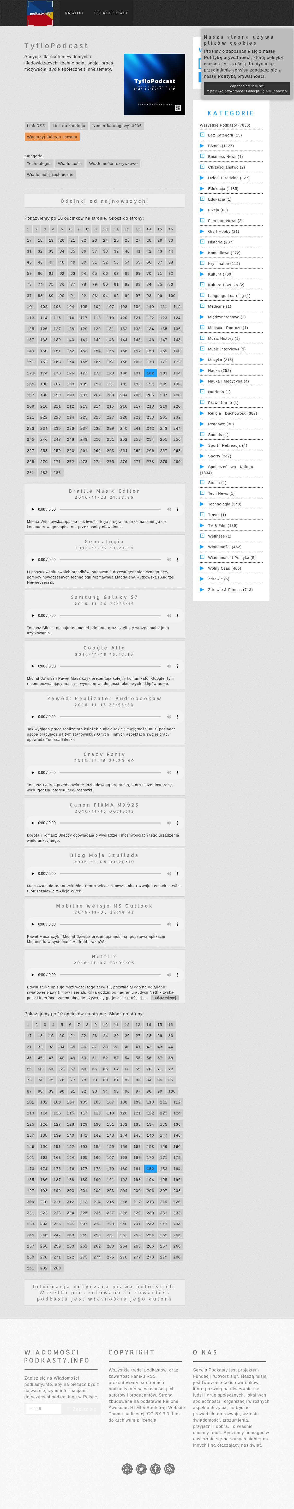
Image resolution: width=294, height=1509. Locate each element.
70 (149, 273)
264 (124, 450)
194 (150, 384)
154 (97, 351)
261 (84, 450)
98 (149, 295)
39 (116, 251)
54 (127, 262)
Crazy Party (104, 754)
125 (30, 328)
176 (70, 373)
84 (149, 284)
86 (170, 284)
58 (170, 262)
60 (40, 273)
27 (138, 240)
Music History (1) (224, 338)
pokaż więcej (165, 997)
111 (163, 306)
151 (57, 351)
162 (44, 362)
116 (70, 317)
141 (84, 339)
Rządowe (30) (221, 424)
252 (124, 439)
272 (70, 461)
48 (62, 262)
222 (44, 417)
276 (124, 461)
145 (137, 339)
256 (177, 439)
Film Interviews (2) (225, 221)
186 (44, 384)
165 (84, 362)
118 (97, 317)
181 (137, 373)
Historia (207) (221, 242)
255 (163, 439)
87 (29, 295)
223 (57, 417)
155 (110, 351)
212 (70, 406)
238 (97, 428)
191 (110, 384)
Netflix (104, 956)
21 (72, 240)
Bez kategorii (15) (225, 135)
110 (150, 306)
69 (138, 273)
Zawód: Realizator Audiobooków (104, 698)
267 (163, 450)
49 (72, 262)
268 (177, 450)
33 (51, 251)
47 (51, 262)
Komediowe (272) (224, 253)
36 (83, 251)
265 (137, 450)
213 (84, 406)
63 (72, 273)
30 (170, 240)
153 (84, 351)
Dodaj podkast (111, 13)
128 (70, 328)
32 (40, 251)
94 (105, 295)
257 (30, 450)
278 (150, 461)
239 (110, 428)
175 (57, 373)
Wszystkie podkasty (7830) (225, 125)
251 (110, 439)
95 (116, 295)
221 (30, 417)
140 (70, 339)
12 (127, 229)
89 (51, 295)
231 (163, 417)
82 (127, 284)
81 (116, 284)
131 (110, 328)
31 (29, 251)
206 (150, 395)
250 (97, 439)
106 (97, 306)
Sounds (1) (218, 435)
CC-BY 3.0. (159, 1414)
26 (127, 240)
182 (150, 373)
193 (137, 384)
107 (110, 306)
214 (97, 406)
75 (51, 284)
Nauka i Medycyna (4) (228, 381)
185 (30, 384)
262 (97, 450)
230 (150, 417)
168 (124, 362)
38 (105, 251)
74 (40, 284)
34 (62, 251)
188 (70, 384)
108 (124, 306)
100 (172, 295)
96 (127, 295)
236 (70, 428)
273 (84, 461)
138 (44, 339)
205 (137, 395)
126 (44, 328)
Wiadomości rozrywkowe (113, 163)
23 (94, 240)
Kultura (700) (220, 274)
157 (137, 351)
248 (70, 439)
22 (83, 240)
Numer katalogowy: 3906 (117, 125)
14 (148, 229)
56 (149, 262)
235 (57, 428)
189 (84, 384)
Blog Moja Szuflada (104, 855)
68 (127, 273)
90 (62, 295)
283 (57, 472)
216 (124, 406)
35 (72, 251)
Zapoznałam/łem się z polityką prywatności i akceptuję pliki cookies (247, 88)
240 (124, 428)
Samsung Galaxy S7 (105, 597)
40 (127, 251)
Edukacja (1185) (223, 189)
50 (83, 262)
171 (163, 362)
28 (149, 240)
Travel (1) (217, 515)
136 (177, 328)
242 (150, 428)
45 (29, 262)
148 (177, 339)
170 (150, 362)
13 (138, 229)
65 (94, 273)
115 (57, 317)
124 (177, 317)
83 (138, 284)
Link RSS (36, 125)
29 (160, 240)
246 (44, 439)
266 (150, 450)
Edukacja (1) (220, 199)
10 (105, 229)
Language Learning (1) (229, 296)
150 (44, 351)
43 (160, 251)
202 (97, 395)
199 (57, 395)
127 (57, 328)
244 (177, 428)
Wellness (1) (220, 536)
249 (84, 439)
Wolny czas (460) (224, 568)
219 (163, 406)
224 (70, 417)
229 (137, 417)
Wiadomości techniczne (50, 174)
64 (83, 273)
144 (124, 339)
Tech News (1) (221, 493)
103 (57, 306)
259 (57, 450)
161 (30, 362)
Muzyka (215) (220, 360)
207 (163, 395)
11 (116, 229)
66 (105, 273)
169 (137, 362)
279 (163, 461)
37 (94, 251)
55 (138, 262)
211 (57, 406)
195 (163, 384)
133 (137, 328)
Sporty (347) (219, 456)
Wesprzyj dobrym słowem (52, 136)
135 (163, 328)
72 (170, 273)
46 (40, 262)
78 (83, 284)
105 (84, 306)
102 (44, 306)
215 (110, 406)
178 (97, 373)
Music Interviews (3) (227, 349)
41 (138, 251)
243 (163, 428)
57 (160, 262)
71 (160, 273)
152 (70, 351)
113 (30, 317)
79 (94, 284)
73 (29, 284)
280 (177, 461)
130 (97, 328)
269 (30, 461)
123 (163, 317)
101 (30, 306)
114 (44, 317)
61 (51, 273)
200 (70, 395)
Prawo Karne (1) (223, 403)
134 (150, 328)
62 (62, 273)
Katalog (74, 13)
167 (110, 362)
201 (84, 395)
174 (44, 373)
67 (116, 273)
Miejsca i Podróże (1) (228, 328)
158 (150, 351)
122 (150, 317)
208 (177, 395)
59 (29, 273)
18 (40, 240)
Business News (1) (225, 156)
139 (57, 339)
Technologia (39, 163)
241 (137, 428)
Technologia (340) (225, 504)
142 (97, 339)
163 (57, 362)
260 (70, 450)
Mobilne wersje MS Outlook (104, 906)
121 (137, 317)
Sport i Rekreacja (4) (227, 445)
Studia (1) (217, 483)
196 (177, 384)
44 (170, 251)
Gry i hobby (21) (223, 231)
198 (44, 395)
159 (163, 351)
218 (150, 406)
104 (70, 306)
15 (159, 229)
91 (72, 295)
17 (29, 240)
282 (44, 472)
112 (177, 306)
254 (150, 439)
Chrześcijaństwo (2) (226, 167)
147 (163, 339)
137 (30, 339)
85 (160, 284)
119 (110, 317)
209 (30, 406)
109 (137, 306)
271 (57, 461)
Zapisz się (81, 1409)
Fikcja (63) (218, 210)
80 (105, 284)
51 (94, 262)
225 (84, 417)
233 (30, 428)
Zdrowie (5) (219, 579)
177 (84, 373)
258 (44, 450)
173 (30, 373)
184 (177, 373)
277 (137, 461)
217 (137, 406)
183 (163, 373)
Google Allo (104, 648)
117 (84, 317)
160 (177, 351)
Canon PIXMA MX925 (105, 805)
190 (97, 384)
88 (40, 295)
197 (30, 395)
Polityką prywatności (227, 57)
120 (124, 317)
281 (30, 472)
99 (160, 295)
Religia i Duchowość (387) (232, 413)
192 (124, 384)
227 (110, 417)
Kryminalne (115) (224, 263)
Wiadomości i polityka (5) (232, 558)
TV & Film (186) (223, 525)
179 (110, 373)
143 (110, 339)
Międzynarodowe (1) (227, 317)
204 (124, 395)
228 (124, 417)
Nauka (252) (219, 370)
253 (137, 439)
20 (62, 240)
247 (57, 439)
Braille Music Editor (104, 491)
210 (44, 406)
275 (110, 461)
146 (150, 339)
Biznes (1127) (221, 146)
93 (94, 295)
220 (177, 406)
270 (44, 461)
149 (30, 351)
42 (149, 251)
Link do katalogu (69, 125)
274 (97, 461)
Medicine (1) (219, 306)
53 (116, 262)
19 (51, 240)
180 (124, 373)
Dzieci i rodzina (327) (229, 178)
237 (84, 428)
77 (72, 284)
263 (110, 450)
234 (44, 428)
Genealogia (105, 541)
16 (170, 229)
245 (30, 439)
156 (124, 351)
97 (138, 295)
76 (62, 284)
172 (177, 362)
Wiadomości (70, 163)
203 (110, 395)
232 (177, 417)
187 (57, 384)
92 (83, 295)
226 (97, 417)
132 (124, 328)
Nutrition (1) (219, 392)
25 (116, 240)
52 (105, 262)
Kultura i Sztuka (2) (226, 285)
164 (70, 362)
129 (84, 328)
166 (97, 362)
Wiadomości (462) (225, 547)
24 (105, 240)
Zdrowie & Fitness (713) (230, 590)
